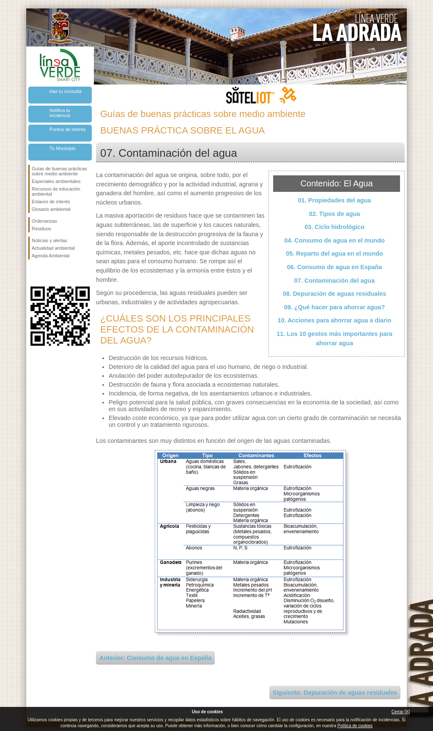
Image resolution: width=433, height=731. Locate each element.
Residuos (41, 228)
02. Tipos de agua (334, 213)
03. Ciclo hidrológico (334, 227)
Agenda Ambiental (50, 255)
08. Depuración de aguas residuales (334, 293)
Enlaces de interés (51, 201)
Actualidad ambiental (53, 248)
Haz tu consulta (65, 91)
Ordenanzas (44, 221)
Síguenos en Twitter (47, 273)
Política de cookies (355, 725)
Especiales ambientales (56, 181)
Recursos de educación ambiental (56, 191)
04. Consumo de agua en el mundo (334, 240)
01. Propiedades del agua (334, 200)
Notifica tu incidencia (59, 113)
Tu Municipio (62, 148)
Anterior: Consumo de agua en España (155, 658)
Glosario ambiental (51, 209)
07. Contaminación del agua (334, 280)
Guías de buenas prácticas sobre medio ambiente (59, 171)
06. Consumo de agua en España (334, 267)
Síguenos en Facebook (33, 273)
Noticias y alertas (49, 240)
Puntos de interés (67, 129)
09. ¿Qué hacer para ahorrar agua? (334, 307)
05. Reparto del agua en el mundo (334, 253)
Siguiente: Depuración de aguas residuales (335, 692)
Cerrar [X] (401, 711)
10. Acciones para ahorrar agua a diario (334, 320)
